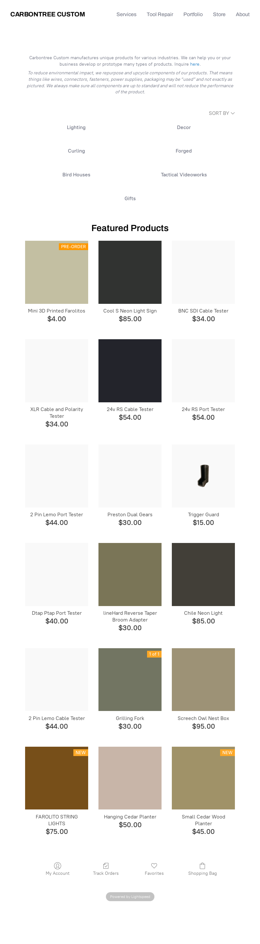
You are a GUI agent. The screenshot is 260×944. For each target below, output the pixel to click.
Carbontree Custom (47, 14)
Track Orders (106, 869)
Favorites (154, 869)
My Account (58, 869)
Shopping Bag (202, 869)
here (195, 64)
